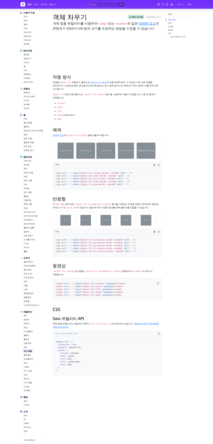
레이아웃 (27, 146)
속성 (98, 82)
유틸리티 (27, 74)
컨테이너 (27, 58)
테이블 (26, 104)
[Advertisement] (107, 52)
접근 (25, 401)
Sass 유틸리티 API (177, 36)
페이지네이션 (29, 223)
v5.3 (181, 4)
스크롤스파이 (29, 239)
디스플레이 (28, 331)
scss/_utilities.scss (66, 333)
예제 (170, 23)
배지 (25, 168)
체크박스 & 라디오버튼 (33, 130)
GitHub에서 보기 (153, 17)
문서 (30, 4)
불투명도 (27, 355)
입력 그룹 (28, 138)
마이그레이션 (29, 440)
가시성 (26, 386)
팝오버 (26, 231)
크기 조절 (28, 370)
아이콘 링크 (29, 277)
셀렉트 (26, 126)
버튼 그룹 (28, 180)
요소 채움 (28, 351)
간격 (25, 374)
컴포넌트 (27, 36)
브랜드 (26, 423)
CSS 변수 (27, 40)
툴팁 (25, 251)
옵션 (25, 24)
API (25, 315)
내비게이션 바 (30, 212)
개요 (25, 16)
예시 (36, 4)
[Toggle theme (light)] (190, 4)
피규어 (26, 108)
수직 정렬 (28, 382)
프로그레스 (28, 235)
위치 (25, 281)
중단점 (26, 54)
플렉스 (26, 335)
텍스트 (26, 378)
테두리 (26, 323)
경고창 (26, 164)
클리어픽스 (28, 261)
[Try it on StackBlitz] (154, 165)
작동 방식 (172, 19)
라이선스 (27, 427)
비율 (25, 285)
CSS (169, 33)
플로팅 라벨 (29, 142)
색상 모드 (28, 32)
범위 (25, 134)
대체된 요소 (147, 23)
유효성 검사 (29, 150)
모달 (25, 208)
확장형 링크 (29, 293)
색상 (25, 28)
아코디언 (27, 160)
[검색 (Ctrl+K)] (106, 4)
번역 (25, 431)
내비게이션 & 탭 (30, 216)
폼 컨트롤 (28, 122)
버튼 (25, 176)
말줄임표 (27, 297)
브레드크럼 (28, 172)
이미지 (26, 100)
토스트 (26, 247)
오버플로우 (28, 359)
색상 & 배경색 (30, 265)
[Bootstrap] (23, 4)
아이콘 (44, 4)
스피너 (26, 243)
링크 (25, 347)
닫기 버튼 (28, 192)
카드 (25, 184)
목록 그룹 (28, 204)
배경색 (26, 319)
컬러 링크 (28, 269)
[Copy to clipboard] (158, 165)
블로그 (52, 4)
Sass (26, 20)
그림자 (26, 366)
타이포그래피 (29, 96)
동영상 (170, 30)
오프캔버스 (28, 219)
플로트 (26, 339)
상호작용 (27, 343)
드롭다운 (27, 200)
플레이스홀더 (29, 227)
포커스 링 (28, 273)
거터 (25, 70)
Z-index (27, 78)
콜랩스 (26, 196)
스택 (25, 289)
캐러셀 (26, 188)
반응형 (170, 26)
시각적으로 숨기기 (31, 305)
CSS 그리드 (28, 82)
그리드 (26, 62)
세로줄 (26, 301)
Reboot (27, 92)
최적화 (26, 44)
